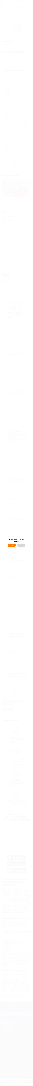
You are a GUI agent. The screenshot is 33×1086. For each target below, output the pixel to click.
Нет (21, 545)
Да (12, 545)
